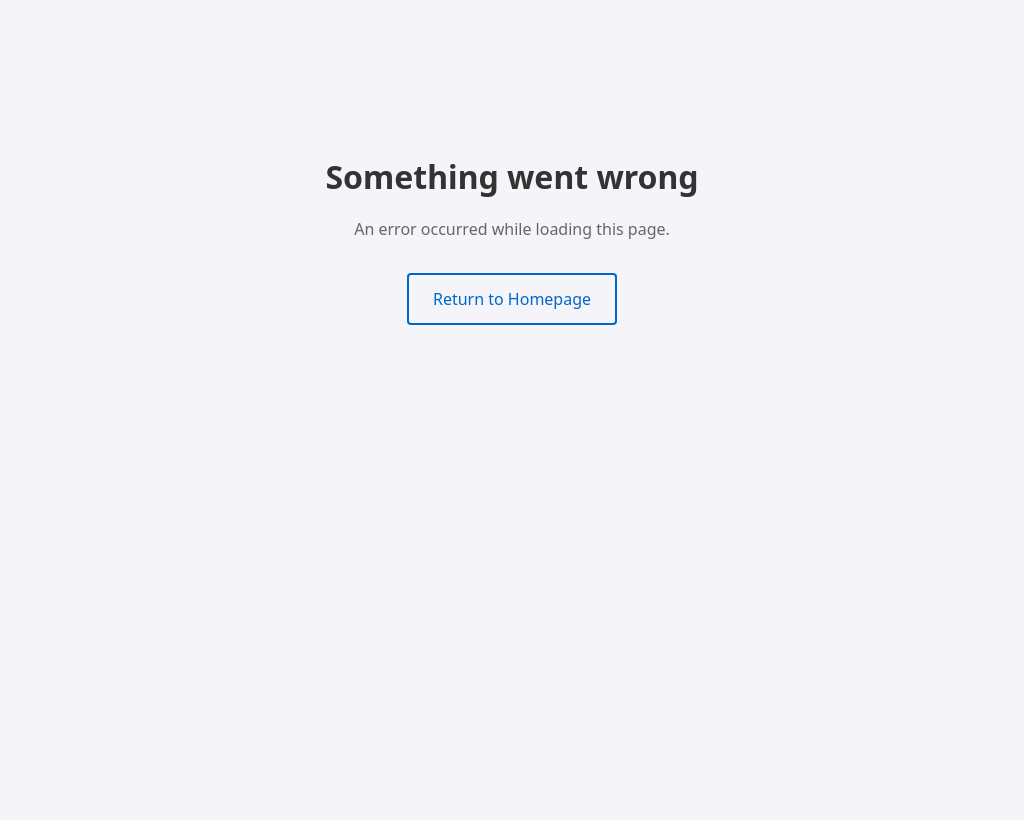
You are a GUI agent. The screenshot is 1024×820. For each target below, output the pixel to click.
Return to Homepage (512, 299)
